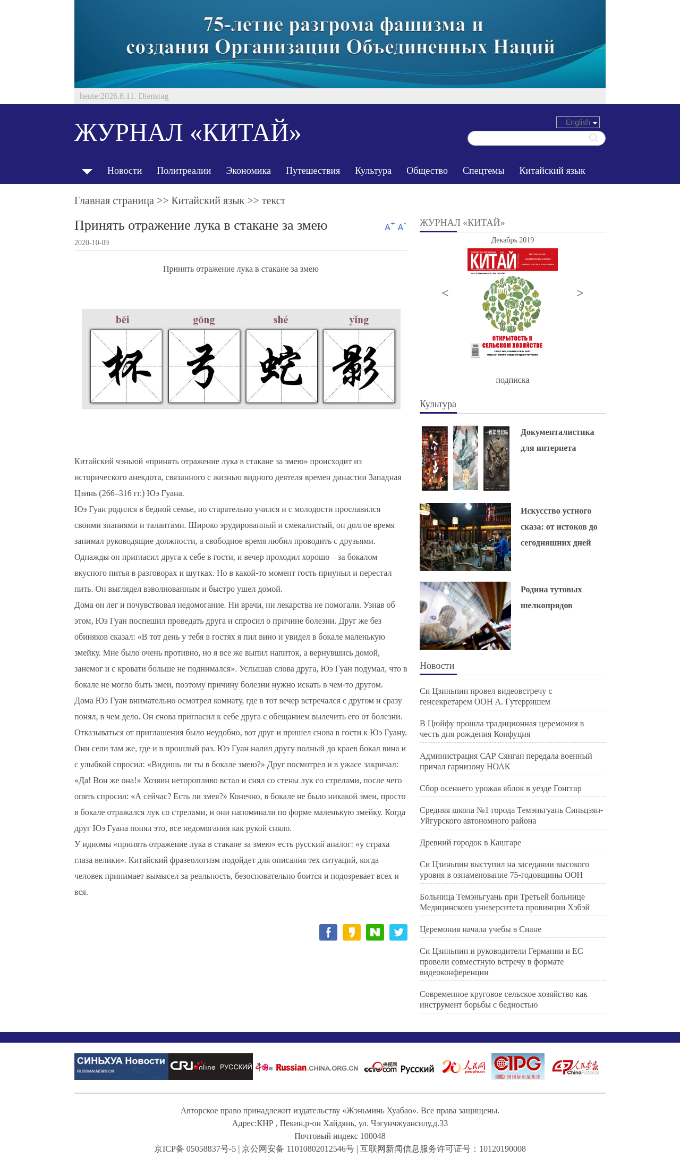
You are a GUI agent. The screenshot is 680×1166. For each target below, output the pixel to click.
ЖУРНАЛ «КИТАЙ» (188, 132)
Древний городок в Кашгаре (470, 842)
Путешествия (313, 170)
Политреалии (184, 170)
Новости (124, 170)
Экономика (248, 170)
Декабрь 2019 (512, 240)
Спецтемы (484, 170)
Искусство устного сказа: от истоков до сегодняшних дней (559, 526)
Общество (427, 170)
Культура (373, 170)
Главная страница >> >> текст (179, 200)
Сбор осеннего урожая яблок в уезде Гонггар (501, 788)
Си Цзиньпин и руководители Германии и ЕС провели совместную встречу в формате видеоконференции (501, 961)
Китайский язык (552, 170)
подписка (512, 379)
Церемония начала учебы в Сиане (480, 929)
